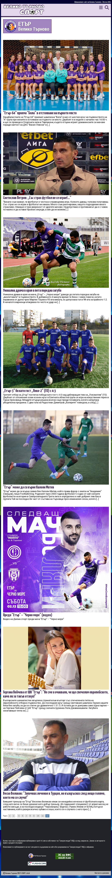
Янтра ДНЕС (107, 2)
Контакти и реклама (102, 873)
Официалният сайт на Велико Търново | (88, 2)
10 (38, 816)
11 (43, 816)
